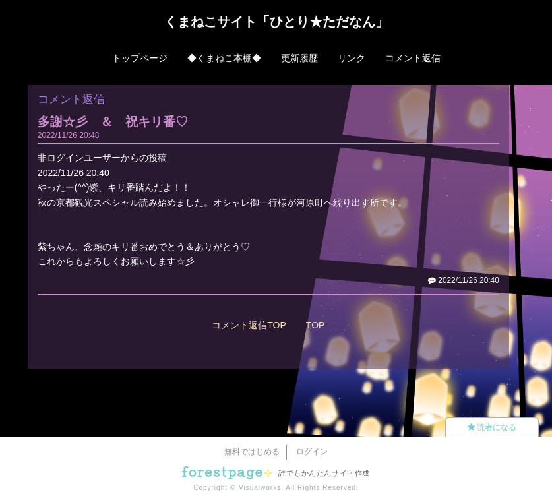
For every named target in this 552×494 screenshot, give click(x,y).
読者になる (492, 427)
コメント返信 (413, 58)
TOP (315, 325)
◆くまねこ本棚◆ (224, 58)
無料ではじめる (252, 451)
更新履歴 (299, 58)
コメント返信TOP (249, 325)
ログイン (312, 451)
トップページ (140, 58)
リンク (351, 58)
